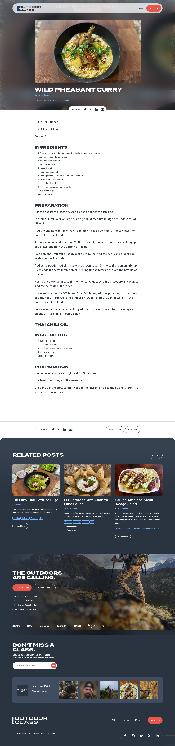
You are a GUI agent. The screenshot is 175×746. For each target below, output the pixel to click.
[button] (85, 110)
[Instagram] (133, 735)
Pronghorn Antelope (151, 529)
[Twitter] (149, 735)
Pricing (94, 8)
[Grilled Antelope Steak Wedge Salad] (139, 480)
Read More (20, 526)
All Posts (156, 455)
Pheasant (66, 100)
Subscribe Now (22, 588)
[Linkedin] (157, 735)
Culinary (47, 100)
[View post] (68, 690)
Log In (140, 8)
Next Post (132, 430)
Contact (126, 720)
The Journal (112, 8)
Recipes (56, 100)
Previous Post (115, 430)
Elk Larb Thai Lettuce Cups (35, 500)
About (58, 8)
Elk (41, 518)
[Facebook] (125, 735)
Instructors (76, 8)
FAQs (113, 720)
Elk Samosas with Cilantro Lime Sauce (86, 502)
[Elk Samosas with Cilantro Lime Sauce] (87, 480)
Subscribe (153, 8)
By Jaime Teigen (18, 505)
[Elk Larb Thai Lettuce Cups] (36, 480)
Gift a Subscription (44, 588)
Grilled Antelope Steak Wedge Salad (134, 502)
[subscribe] (53, 665)
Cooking (39, 100)
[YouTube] (141, 735)
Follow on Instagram (39, 691)
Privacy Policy (39, 734)
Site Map (51, 734)
